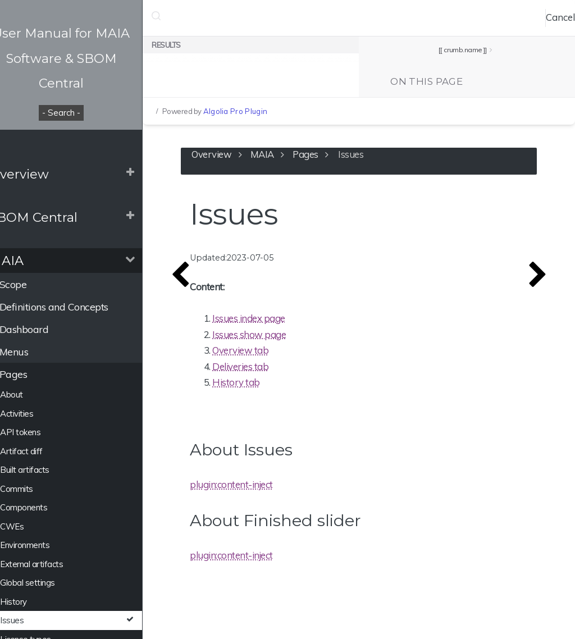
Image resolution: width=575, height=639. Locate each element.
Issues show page (281, 338)
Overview (39, 174)
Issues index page (281, 322)
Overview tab (273, 354)
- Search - (84, 112)
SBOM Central (53, 217)
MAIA (26, 260)
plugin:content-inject (263, 488)
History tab (269, 386)
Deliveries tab (273, 370)
